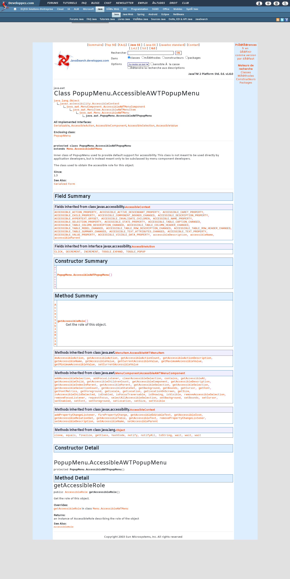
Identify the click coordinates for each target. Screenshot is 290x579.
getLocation (131, 391)
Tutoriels (69, 3)
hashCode (118, 435)
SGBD (155, 9)
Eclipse (165, 14)
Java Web (128, 14)
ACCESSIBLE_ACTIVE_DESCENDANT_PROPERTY (129, 212)
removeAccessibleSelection (204, 394)
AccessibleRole (55, 324)
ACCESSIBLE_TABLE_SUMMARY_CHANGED (80, 231)
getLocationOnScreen (159, 391)
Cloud (60, 9)
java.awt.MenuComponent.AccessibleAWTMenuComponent (105, 106)
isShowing (155, 394)
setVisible (157, 401)
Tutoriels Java (107, 19)
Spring (140, 14)
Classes (246, 72)
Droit (173, 3)
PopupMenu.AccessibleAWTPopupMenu (83, 274)
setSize (139, 401)
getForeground (90, 391)
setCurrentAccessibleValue (118, 364)
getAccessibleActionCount (140, 358)
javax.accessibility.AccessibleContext (90, 103)
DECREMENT (73, 251)
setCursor (209, 397)
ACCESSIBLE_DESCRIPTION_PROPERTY (183, 215)
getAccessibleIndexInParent (75, 384)
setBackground (170, 397)
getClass (101, 435)
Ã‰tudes (158, 3)
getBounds (170, 388)
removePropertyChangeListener (182, 418)
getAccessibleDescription (190, 381)
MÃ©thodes (246, 76)
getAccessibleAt (193, 378)
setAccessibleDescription (74, 421)
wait (178, 435)
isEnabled (105, 394)
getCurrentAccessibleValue (138, 361)
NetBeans (178, 14)
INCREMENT (91, 251)
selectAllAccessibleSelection (133, 397)
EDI (125, 9)
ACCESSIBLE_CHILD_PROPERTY (75, 215)
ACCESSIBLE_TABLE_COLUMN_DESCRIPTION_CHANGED (89, 225)
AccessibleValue (167, 125)
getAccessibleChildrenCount (108, 381)
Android (152, 14)
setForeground (99, 401)
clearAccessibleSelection (141, 378)
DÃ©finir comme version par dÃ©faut (245, 55)
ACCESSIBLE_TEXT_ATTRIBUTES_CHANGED (136, 231)
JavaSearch (201, 19)
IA (68, 9)
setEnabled (63, 401)
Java (100, 9)
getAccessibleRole (71, 321)
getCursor (188, 388)
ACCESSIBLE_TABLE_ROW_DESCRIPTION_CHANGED (138, 228)
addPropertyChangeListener (75, 414)
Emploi (143, 3)
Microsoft (88, 9)
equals (71, 435)
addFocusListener (106, 378)
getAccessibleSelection (151, 384)
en (247, 48)
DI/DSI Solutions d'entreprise (37, 9)
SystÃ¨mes (192, 9)
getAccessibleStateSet (118, 388)
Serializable (62, 125)
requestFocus (98, 397)
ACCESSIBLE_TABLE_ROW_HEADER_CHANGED (202, 228)
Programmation (139, 9)
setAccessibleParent (142, 421)
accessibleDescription (170, 234)
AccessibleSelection (141, 125)
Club (185, 3)
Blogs (95, 3)
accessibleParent (67, 237)
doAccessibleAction (69, 358)
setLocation (122, 401)
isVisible (173, 394)
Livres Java (124, 19)
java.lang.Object (67, 100)
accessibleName (201, 234)
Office (166, 9)
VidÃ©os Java (140, 19)
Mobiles (177, 9)
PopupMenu (62, 136)
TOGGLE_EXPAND (112, 251)
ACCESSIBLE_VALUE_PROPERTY (75, 234)
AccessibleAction (82, 125)
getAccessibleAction (102, 358)
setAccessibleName (110, 421)
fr (243, 48)
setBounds (191, 397)
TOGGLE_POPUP (135, 251)
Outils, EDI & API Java (180, 19)
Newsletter (125, 3)
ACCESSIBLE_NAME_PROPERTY (172, 218)
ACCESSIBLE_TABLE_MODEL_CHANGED (79, 228)
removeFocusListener (70, 397)
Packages (245, 83)
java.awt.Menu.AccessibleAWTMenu (104, 112)
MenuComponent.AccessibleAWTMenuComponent (150, 373)
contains (171, 378)
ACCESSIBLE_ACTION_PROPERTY (75, 212)
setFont (79, 401)
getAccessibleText (142, 418)
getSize (183, 391)
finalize (85, 435)
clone (59, 435)
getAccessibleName (68, 361)
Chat (108, 3)
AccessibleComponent (111, 125)
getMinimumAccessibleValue (75, 364)
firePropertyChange (112, 414)
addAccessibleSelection (72, 378)
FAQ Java (91, 19)
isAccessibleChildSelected (75, 394)
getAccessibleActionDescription (187, 358)
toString (165, 435)
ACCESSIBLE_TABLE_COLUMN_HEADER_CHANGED (157, 225)
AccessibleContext (137, 207)
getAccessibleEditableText (150, 414)
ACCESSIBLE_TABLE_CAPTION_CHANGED (174, 221)
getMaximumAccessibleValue (181, 361)
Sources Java (158, 19)
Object (120, 430)
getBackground (149, 388)
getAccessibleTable (110, 418)
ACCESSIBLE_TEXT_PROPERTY (187, 231)
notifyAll (148, 435)
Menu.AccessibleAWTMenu (84, 148)
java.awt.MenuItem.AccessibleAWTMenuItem (104, 109)
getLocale (112, 391)
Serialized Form (64, 184)
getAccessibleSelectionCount (76, 388)
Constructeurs (246, 79)
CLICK (59, 251)
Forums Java (76, 19)
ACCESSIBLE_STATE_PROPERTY (125, 221)
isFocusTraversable (130, 394)
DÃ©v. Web (112, 9)
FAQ (84, 3)
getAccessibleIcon (188, 414)
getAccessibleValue (99, 361)
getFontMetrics (66, 391)
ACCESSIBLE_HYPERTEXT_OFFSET (76, 218)
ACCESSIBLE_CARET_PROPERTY (183, 212)
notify (133, 435)
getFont (204, 388)
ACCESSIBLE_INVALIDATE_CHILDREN (125, 218)
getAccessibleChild (69, 381)
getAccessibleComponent (150, 381)
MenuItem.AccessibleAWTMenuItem (139, 353)
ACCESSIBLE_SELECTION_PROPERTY (78, 221)
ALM (76, 9)
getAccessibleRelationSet (74, 418)
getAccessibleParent (115, 384)
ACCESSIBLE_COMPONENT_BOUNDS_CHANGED (126, 215)
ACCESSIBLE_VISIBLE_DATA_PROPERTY (124, 234)
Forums (52, 3)
